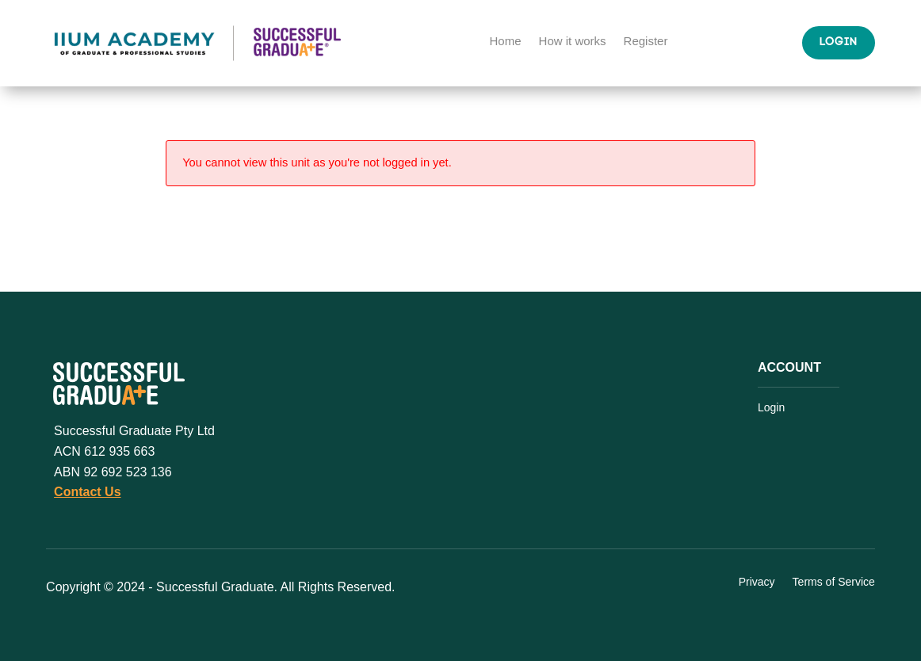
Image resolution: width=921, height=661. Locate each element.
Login (839, 42)
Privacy (757, 582)
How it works (572, 42)
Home (506, 42)
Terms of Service (834, 582)
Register (646, 42)
